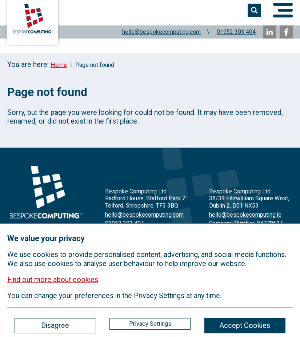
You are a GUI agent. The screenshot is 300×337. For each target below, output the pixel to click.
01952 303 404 (236, 31)
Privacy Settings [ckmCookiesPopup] (150, 323)
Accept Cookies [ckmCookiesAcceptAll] (244, 325)
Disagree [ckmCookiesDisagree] (55, 325)
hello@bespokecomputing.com (161, 31)
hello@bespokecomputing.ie (245, 214)
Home (59, 64)
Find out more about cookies (52, 280)
